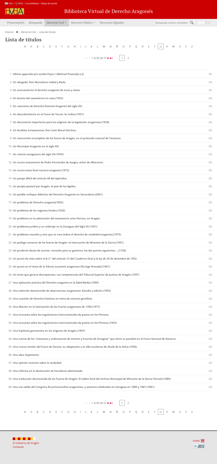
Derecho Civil (55, 22)
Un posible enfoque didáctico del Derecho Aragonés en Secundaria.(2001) (58, 194)
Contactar (18, 446)
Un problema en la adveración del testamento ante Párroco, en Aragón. (56, 218)
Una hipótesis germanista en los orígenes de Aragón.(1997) (49, 330)
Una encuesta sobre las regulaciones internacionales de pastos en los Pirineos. (61, 314)
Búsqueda (35, 22)
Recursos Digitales (112, 22)
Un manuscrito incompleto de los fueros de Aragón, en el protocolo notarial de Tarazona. (67, 138)
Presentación (15, 22)
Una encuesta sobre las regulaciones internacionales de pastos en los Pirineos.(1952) (65, 322)
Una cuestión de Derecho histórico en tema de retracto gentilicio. (53, 298)
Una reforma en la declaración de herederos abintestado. (48, 370)
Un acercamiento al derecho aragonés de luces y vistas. (46, 90)
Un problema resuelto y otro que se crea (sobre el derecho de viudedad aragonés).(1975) (67, 234)
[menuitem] (16, 23)
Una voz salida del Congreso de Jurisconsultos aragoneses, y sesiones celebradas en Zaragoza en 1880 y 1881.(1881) (84, 387)
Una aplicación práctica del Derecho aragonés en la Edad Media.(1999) (56, 282)
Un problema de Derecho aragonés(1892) (38, 202)
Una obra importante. (26, 354)
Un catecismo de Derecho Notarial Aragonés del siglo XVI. (48, 106)
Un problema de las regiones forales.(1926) (39, 210)
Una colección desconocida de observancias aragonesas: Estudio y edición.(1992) (62, 290)
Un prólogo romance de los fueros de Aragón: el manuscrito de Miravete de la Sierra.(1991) (68, 242)
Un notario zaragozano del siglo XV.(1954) (38, 154)
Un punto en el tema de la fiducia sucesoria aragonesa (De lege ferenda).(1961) (61, 266)
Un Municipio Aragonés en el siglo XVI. (36, 146)
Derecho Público (82, 22)
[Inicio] (17, 32)
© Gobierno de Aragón (26, 443)
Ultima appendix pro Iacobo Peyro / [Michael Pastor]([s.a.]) (48, 74)
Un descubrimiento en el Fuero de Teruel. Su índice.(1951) (48, 114)
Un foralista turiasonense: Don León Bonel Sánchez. (45, 130)
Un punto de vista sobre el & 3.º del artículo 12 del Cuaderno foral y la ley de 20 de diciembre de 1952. (75, 258)
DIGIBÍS (196, 440)
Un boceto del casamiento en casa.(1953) (38, 98)
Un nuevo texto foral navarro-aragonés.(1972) (41, 170)
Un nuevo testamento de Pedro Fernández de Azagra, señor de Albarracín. (58, 162)
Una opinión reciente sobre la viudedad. (37, 362)
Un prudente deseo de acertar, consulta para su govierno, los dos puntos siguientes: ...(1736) (69, 250)
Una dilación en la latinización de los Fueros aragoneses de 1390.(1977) (56, 306)
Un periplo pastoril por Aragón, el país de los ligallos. (44, 186)
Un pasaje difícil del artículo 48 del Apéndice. (40, 178)
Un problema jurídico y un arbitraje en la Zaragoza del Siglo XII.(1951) (55, 226)
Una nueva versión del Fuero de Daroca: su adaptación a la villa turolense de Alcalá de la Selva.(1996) (75, 346)
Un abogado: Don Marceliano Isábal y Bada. (39, 82)
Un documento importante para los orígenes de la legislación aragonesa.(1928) (61, 122)
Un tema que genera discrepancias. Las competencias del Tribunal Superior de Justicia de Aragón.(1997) (76, 274)
